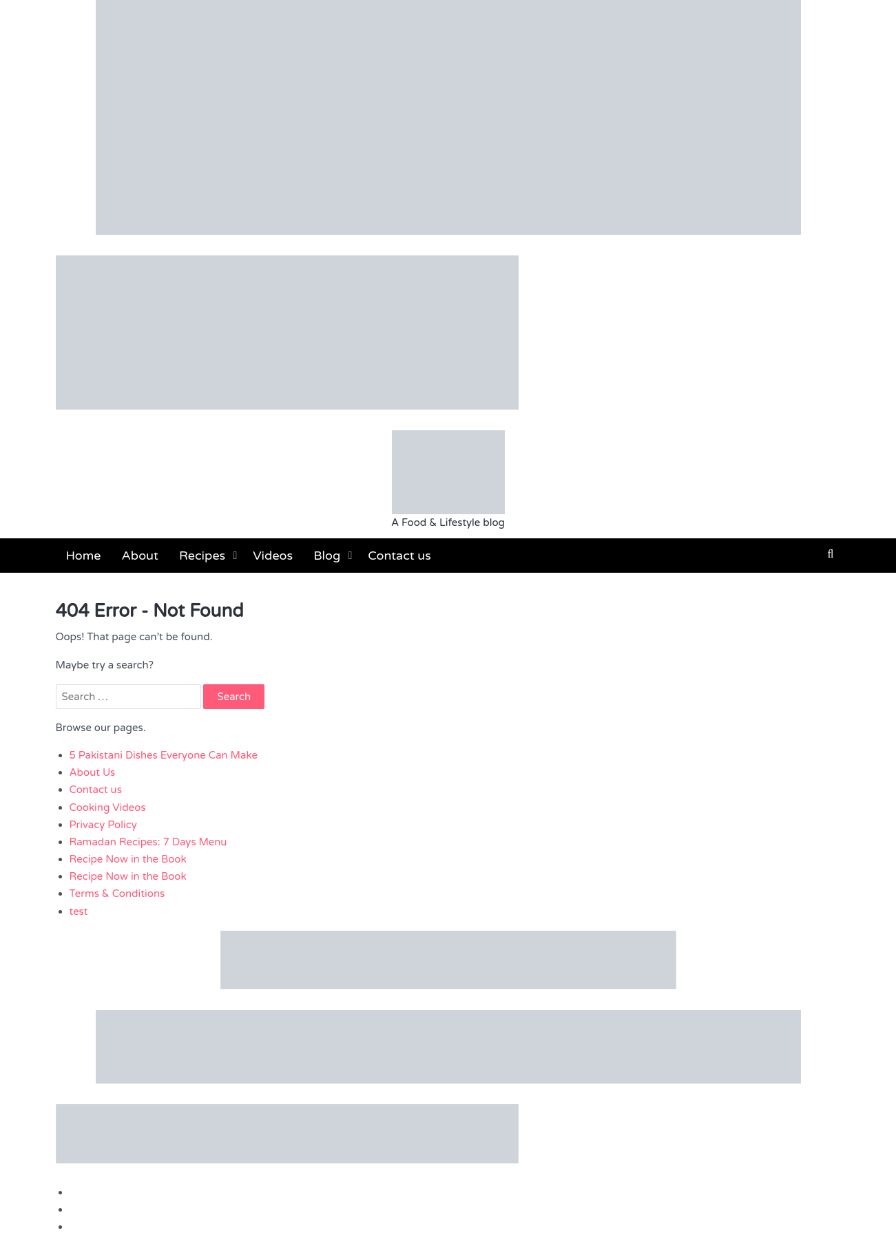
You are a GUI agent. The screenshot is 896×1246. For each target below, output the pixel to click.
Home (83, 555)
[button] (831, 554)
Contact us (399, 555)
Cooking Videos (108, 807)
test (79, 911)
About (140, 555)
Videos (273, 555)
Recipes (202, 555)
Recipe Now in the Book (128, 859)
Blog (326, 555)
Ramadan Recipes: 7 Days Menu (148, 842)
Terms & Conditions (117, 893)
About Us (93, 772)
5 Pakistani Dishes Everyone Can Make (164, 755)
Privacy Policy (103, 825)
